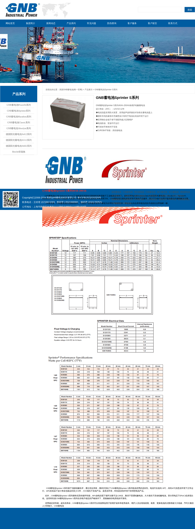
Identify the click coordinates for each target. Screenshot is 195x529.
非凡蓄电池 (174, 192)
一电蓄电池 (128, 196)
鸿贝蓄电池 (139, 192)
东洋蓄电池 (116, 196)
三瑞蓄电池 (128, 192)
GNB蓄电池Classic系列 (18, 122)
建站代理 (163, 199)
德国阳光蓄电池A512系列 (18, 140)
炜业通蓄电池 (184, 199)
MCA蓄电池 (162, 192)
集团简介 (30, 23)
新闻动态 (50, 23)
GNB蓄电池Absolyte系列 (18, 128)
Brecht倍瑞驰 (18, 152)
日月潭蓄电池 (151, 199)
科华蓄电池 (139, 199)
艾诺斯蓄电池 (165, 196)
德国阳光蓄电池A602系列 (18, 146)
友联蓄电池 (116, 192)
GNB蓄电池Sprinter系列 (19, 111)
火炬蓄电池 (152, 196)
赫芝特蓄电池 (140, 196)
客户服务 (132, 23)
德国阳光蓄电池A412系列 (18, 134)
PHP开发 (172, 199)
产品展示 (88, 89)
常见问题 (91, 23)
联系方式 (172, 23)
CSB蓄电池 (151, 192)
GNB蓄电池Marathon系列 (18, 116)
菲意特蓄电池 (178, 196)
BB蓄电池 (127, 203)
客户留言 (152, 23)
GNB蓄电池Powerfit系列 (19, 105)
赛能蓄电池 (185, 192)
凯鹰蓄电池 (116, 199)
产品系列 (71, 23)
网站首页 (10, 23)
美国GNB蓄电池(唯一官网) (70, 89)
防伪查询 (111, 23)
